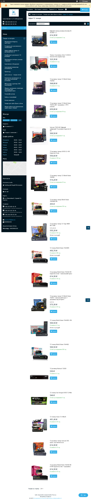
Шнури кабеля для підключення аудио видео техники (14, 107)
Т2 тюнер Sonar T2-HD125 (58, 417)
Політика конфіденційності (55, 498)
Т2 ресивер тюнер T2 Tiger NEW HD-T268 (60, 224)
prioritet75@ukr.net (10, 220)
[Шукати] (24, 28)
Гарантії (52, 9)
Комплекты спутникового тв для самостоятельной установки (13, 79)
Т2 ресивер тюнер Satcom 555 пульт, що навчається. (59, 441)
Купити (54, 42)
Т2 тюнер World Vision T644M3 (59, 248)
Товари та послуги (37, 14)
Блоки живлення (9, 100)
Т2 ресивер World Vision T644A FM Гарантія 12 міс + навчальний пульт (61, 273)
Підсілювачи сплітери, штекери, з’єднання (14, 60)
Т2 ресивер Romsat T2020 (58, 368)
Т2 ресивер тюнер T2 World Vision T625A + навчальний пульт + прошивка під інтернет (60, 297)
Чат (83, 495)
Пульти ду (7, 71)
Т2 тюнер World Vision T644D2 (59, 344)
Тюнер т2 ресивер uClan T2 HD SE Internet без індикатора (60, 56)
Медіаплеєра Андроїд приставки (11, 42)
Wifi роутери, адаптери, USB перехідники (12, 84)
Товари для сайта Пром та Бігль (52, 14)
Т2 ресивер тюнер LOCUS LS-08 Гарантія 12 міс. (60, 152)
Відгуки (60, 9)
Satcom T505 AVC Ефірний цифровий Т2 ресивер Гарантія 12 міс (60, 129)
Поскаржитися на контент (40, 498)
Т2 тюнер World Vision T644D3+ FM (61, 320)
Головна (30, 9)
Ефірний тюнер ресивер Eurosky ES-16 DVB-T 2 (61, 31)
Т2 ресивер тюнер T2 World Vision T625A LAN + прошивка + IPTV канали (60, 104)
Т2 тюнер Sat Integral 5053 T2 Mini (61, 393)
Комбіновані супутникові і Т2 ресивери (13, 55)
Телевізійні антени (10, 94)
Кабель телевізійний (10, 97)
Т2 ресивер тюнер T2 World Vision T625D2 (60, 80)
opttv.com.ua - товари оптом (13, 75)
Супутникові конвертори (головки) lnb (11, 67)
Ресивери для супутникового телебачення (13, 46)
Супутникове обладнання (12, 64)
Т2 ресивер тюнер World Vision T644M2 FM (59, 200)
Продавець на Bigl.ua (45, 496)
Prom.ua (54, 495)
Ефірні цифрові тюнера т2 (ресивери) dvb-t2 (12, 51)
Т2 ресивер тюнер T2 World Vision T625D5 (60, 176)
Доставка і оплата (41, 9)
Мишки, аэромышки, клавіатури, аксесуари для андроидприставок (14, 89)
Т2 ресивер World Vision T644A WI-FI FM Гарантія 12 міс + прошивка (61, 465)
